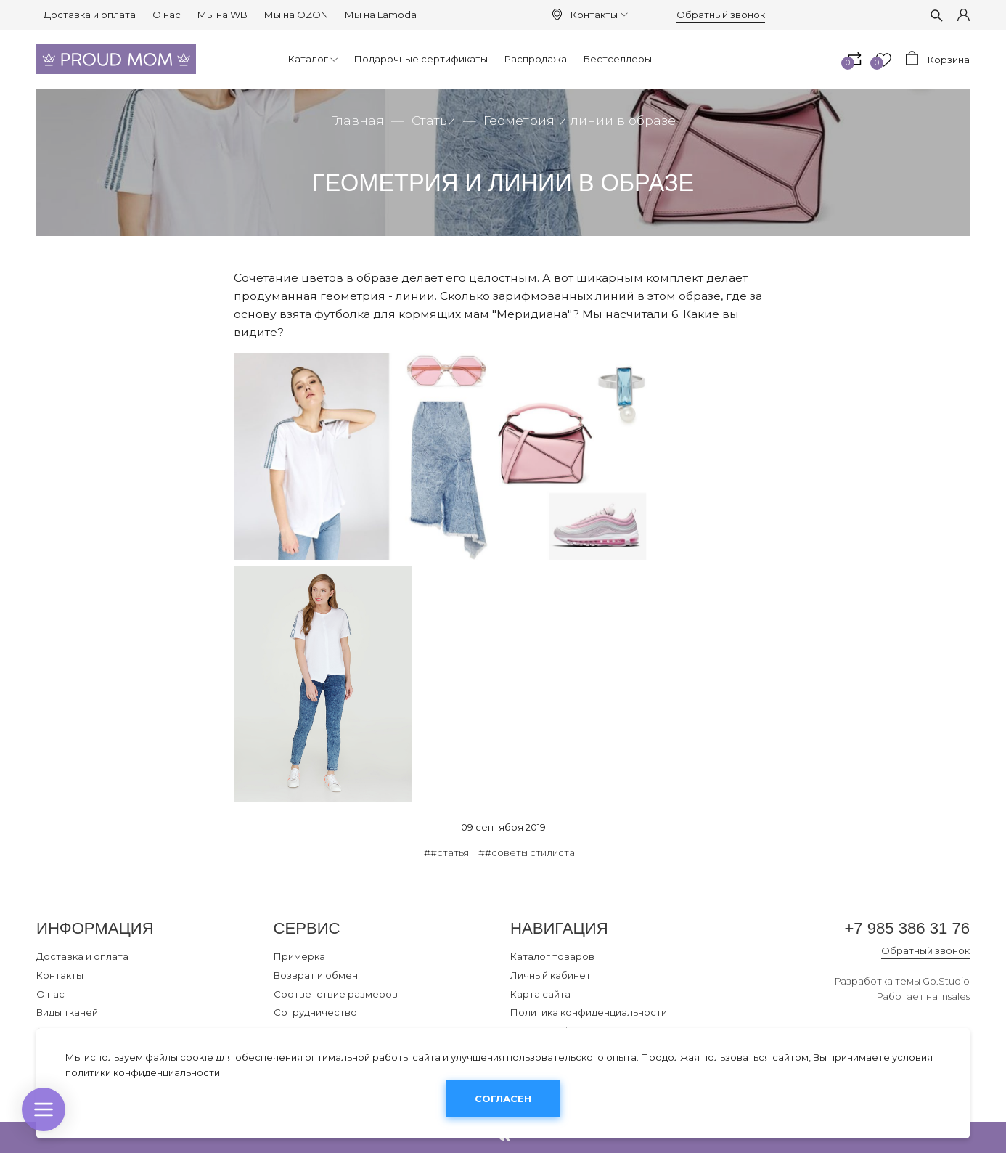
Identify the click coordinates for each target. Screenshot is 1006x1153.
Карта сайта (540, 994)
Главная (357, 120)
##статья (446, 852)
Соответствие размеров (336, 994)
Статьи (434, 120)
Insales (955, 996)
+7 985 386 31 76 (907, 928)
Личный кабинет (550, 975)
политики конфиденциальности (142, 1072)
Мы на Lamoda (381, 14)
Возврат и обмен (316, 975)
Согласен (503, 1098)
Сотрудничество (315, 1012)
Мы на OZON (296, 14)
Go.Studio (946, 981)
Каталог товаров (552, 956)
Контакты (599, 14)
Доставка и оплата (90, 14)
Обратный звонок (720, 14)
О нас (166, 14)
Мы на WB (222, 14)
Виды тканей (67, 1012)
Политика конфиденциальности (588, 1012)
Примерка (299, 956)
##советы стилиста (526, 852)
